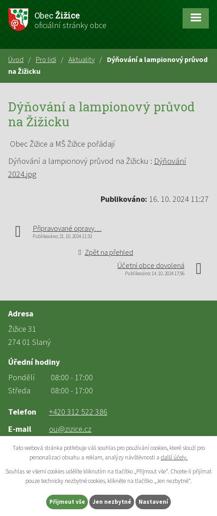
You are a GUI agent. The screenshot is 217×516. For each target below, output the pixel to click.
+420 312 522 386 (78, 411)
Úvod (16, 59)
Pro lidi (46, 59)
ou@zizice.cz (70, 429)
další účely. (174, 457)
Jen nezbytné (111, 502)
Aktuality (81, 59)
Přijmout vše (67, 502)
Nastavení (153, 502)
